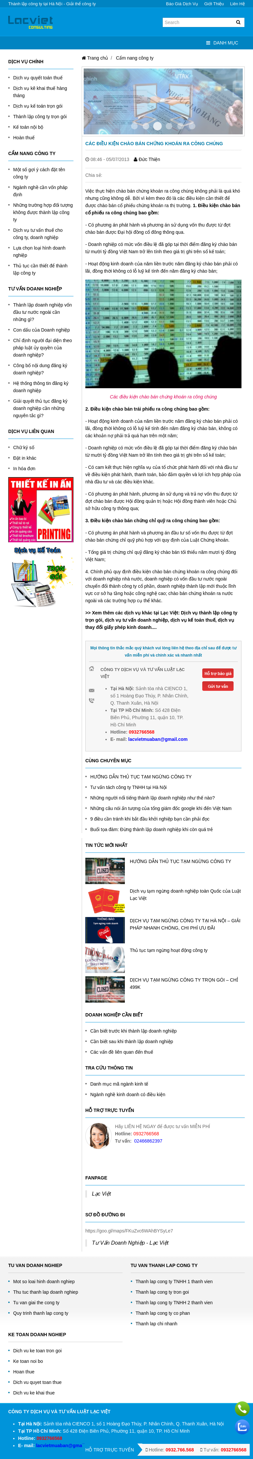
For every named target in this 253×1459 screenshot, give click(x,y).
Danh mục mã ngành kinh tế (119, 1084)
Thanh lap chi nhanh (157, 1323)
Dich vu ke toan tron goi (37, 1350)
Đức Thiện (147, 159)
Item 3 (169, 126)
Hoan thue (24, 1371)
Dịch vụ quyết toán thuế (38, 77)
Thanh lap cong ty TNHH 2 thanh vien (174, 1302)
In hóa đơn (24, 468)
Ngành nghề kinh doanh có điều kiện (127, 1094)
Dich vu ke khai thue (34, 1392)
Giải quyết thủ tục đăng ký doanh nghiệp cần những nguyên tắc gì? (40, 408)
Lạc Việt (101, 1194)
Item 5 (192, 126)
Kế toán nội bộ (28, 127)
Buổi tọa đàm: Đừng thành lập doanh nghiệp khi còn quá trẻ (151, 829)
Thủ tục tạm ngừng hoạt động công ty (169, 950)
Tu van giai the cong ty (36, 1302)
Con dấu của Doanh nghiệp (41, 330)
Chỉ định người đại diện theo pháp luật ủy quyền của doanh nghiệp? (42, 348)
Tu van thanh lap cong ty (164, 1265)
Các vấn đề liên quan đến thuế (121, 1052)
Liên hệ (237, 3)
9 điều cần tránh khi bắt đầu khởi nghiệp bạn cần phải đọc (150, 819)
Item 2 (157, 126)
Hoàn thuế (24, 137)
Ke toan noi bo (28, 1361)
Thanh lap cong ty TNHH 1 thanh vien (174, 1281)
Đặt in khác (24, 458)
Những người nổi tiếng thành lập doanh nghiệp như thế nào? (152, 797)
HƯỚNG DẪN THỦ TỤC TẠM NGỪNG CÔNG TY (141, 776)
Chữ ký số (23, 447)
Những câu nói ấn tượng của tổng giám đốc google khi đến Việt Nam (161, 808)
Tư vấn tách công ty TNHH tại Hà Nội (128, 787)
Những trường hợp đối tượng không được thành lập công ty (43, 212)
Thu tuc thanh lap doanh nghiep (45, 1292)
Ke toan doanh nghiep (37, 1334)
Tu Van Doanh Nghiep (35, 1265)
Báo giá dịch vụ (182, 3)
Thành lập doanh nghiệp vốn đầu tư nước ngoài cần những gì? (42, 312)
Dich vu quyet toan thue (37, 1382)
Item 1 (146, 126)
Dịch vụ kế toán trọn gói (38, 106)
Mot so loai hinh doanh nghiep (44, 1281)
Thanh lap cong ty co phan (163, 1313)
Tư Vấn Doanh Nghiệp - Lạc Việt (130, 1243)
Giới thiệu (214, 3)
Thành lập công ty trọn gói (40, 116)
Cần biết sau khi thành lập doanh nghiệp (131, 1041)
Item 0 (134, 126)
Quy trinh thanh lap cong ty (40, 1313)
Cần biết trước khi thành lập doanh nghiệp (133, 1031)
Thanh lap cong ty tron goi (162, 1292)
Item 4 (180, 126)
